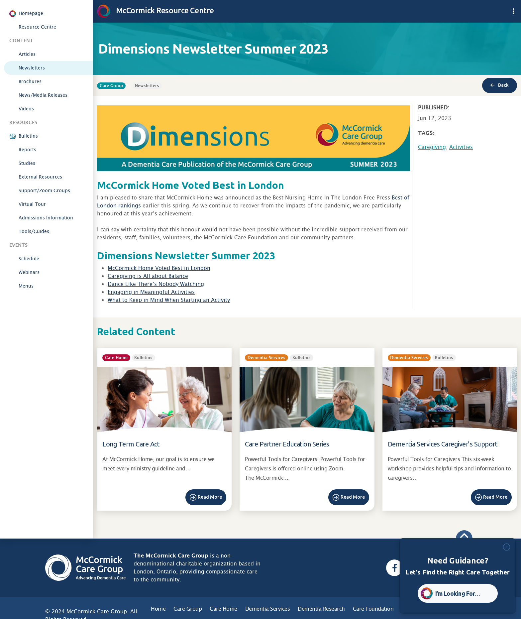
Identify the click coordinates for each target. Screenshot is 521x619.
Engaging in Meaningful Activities (151, 292)
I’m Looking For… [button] (457, 593)
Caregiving (432, 147)
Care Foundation (373, 609)
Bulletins (28, 136)
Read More (210, 497)
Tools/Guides (34, 231)
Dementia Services (267, 609)
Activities (461, 147)
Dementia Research (321, 609)
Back (499, 85)
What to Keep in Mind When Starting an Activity (169, 300)
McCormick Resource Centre (155, 10)
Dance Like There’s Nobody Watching (156, 284)
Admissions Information (46, 217)
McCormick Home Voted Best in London (159, 268)
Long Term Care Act (130, 444)
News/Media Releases (43, 95)
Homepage (31, 13)
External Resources (40, 177)
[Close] (506, 547)
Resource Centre (37, 27)
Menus (26, 286)
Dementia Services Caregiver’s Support (443, 444)
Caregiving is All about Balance (148, 276)
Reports (27, 149)
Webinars (29, 272)
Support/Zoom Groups (44, 190)
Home (158, 609)
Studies (27, 163)
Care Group (187, 609)
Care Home (223, 609)
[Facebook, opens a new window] (394, 567)
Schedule (29, 258)
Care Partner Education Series (287, 444)
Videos (26, 108)
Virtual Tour (32, 204)
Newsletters (32, 67)
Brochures (30, 81)
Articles (27, 54)
